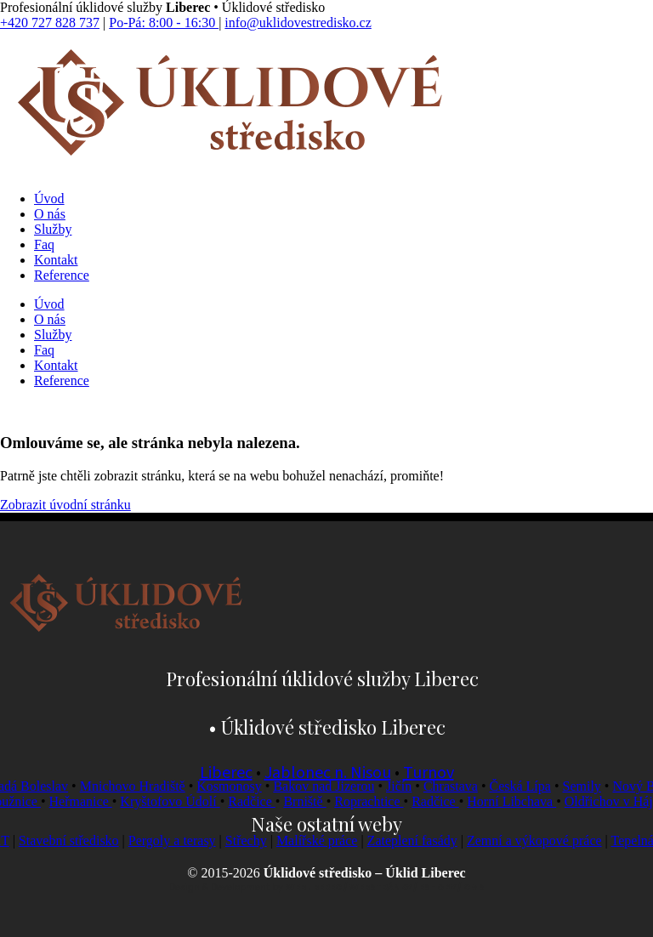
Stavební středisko (77, 840)
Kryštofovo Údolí (176, 801)
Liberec (226, 773)
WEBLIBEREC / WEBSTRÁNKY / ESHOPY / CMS (385, 887)
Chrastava (456, 786)
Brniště (311, 801)
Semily (587, 786)
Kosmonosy (234, 786)
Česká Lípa (525, 786)
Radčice (258, 801)
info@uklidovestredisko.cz (297, 22)
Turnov (428, 773)
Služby (52, 229)
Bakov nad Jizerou (329, 786)
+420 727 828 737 (49, 22)
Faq (44, 244)
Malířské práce (325, 840)
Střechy (254, 840)
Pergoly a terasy (180, 840)
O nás (49, 214)
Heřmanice (86, 801)
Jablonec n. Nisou (327, 773)
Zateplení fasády (421, 840)
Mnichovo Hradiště (137, 786)
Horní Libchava (518, 801)
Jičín (404, 786)
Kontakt (56, 260)
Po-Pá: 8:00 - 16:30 (164, 22)
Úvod (49, 198)
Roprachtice (375, 801)
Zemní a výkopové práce (542, 840)
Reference (61, 275)
